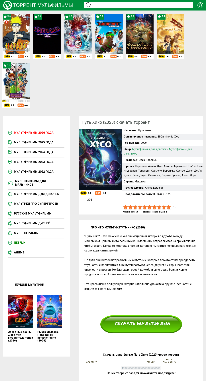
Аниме (19, 252)
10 (168, 207)
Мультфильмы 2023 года (34, 162)
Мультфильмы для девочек (36, 194)
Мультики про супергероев (36, 203)
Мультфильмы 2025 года (34, 142)
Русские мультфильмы (33, 213)
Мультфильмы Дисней (32, 223)
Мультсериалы (26, 233)
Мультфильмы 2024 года (34, 152)
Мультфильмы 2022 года (34, 171)
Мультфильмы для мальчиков (30, 182)
